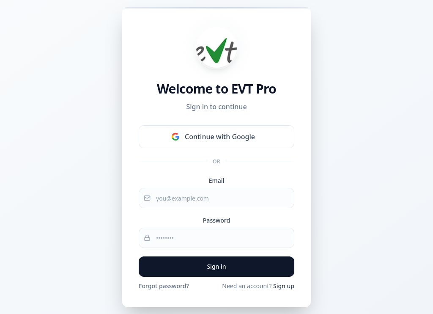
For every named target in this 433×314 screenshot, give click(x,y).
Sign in (216, 266)
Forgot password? (164, 286)
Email (217, 180)
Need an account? (258, 286)
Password (216, 220)
